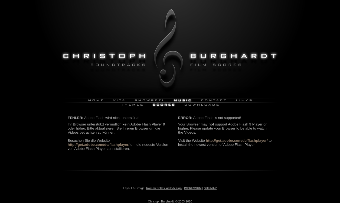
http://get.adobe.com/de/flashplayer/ (98, 145)
